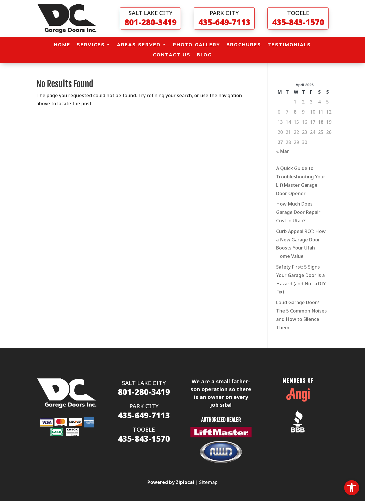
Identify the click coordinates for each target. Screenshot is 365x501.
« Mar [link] (282, 151)
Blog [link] (204, 55)
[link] (351, 487)
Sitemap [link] (208, 482)
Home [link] (62, 44)
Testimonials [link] (289, 44)
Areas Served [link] (139, 44)
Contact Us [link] (171, 55)
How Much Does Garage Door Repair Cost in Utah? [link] (298, 212)
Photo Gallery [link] (196, 44)
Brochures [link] (243, 44)
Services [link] (91, 44)
